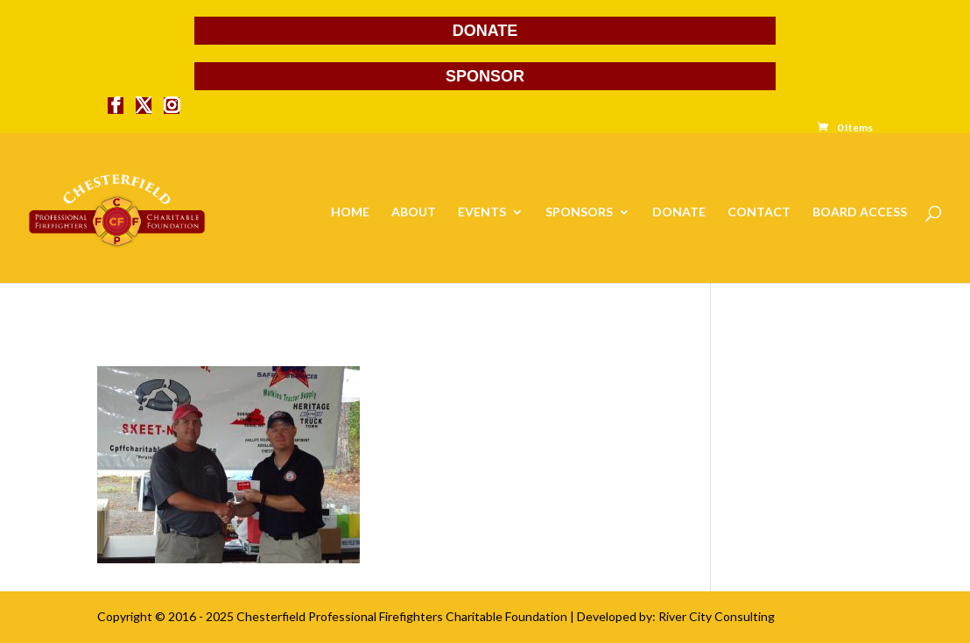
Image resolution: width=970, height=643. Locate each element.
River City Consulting (716, 616)
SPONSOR (485, 76)
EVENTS (482, 212)
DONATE (485, 30)
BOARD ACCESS (859, 212)
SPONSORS (579, 212)
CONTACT (759, 212)
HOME (350, 212)
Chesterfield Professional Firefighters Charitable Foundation (401, 616)
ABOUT (413, 212)
